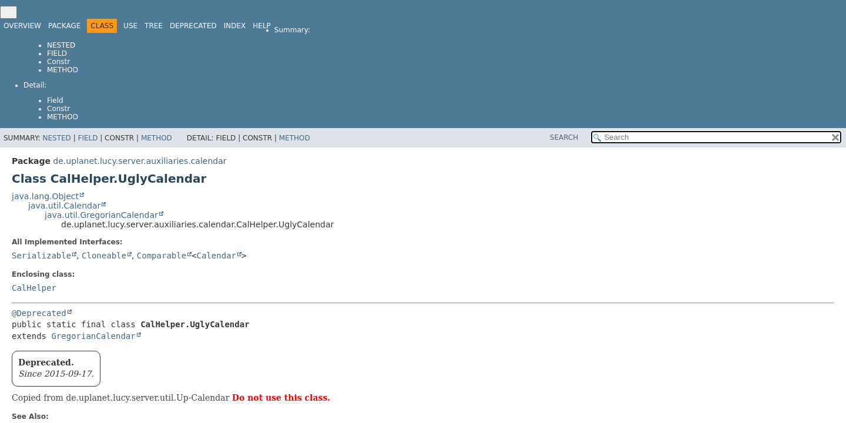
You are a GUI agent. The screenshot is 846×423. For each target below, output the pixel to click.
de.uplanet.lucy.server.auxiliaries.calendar (139, 161)
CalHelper (34, 288)
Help (262, 26)
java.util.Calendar (64, 205)
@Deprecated (39, 313)
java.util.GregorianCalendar (101, 215)
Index (235, 26)
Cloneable (104, 255)
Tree (154, 26)
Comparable (161, 255)
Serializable (41, 255)
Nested (61, 45)
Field (57, 53)
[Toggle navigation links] (8, 12)
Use (130, 26)
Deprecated (193, 26)
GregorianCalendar (93, 336)
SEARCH (564, 137)
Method (62, 70)
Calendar (216, 255)
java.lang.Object (45, 196)
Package (64, 26)
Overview (22, 26)
